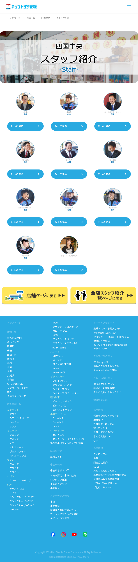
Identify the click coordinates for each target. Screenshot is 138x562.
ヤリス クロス (15, 488)
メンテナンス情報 (59, 495)
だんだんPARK (14, 338)
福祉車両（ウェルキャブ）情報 (66, 443)
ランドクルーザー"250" (21, 505)
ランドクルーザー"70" (20, 501)
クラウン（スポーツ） (63, 339)
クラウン (13, 472)
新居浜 (10, 358)
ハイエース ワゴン (18, 455)
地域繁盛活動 (100, 400)
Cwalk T (56, 418)
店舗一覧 (12, 332)
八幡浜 (10, 375)
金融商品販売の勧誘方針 (106, 479)
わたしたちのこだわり (105, 470)
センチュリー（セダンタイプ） (67, 439)
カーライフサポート (103, 322)
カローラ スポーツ (18, 418)
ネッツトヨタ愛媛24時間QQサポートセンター (110, 346)
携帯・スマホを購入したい (107, 328)
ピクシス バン (58, 405)
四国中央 (12, 354)
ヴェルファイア (16, 451)
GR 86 (54, 368)
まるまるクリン (58, 483)
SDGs (96, 466)
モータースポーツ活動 (105, 370)
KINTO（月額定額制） (104, 388)
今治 (9, 367)
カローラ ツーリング (19, 480)
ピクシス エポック (61, 401)
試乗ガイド (56, 456)
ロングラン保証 (58, 479)
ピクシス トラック (61, 409)
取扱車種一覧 (14, 404)
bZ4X (54, 335)
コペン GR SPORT (60, 364)
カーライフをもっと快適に (64, 514)
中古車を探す (57, 470)
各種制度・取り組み (103, 423)
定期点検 (55, 505)
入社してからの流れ (103, 432)
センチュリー (58, 434)
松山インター (14, 342)
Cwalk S (56, 422)
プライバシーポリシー (105, 483)
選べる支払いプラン (103, 384)
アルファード (15, 447)
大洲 (9, 371)
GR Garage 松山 (101, 362)
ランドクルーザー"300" (20, 497)
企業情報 (98, 448)
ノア (10, 443)
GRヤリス (56, 355)
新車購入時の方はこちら (63, 509)
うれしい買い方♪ (102, 378)
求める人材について (103, 436)
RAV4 (54, 322)
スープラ (56, 360)
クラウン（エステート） (64, 343)
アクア (11, 426)
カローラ (13, 463)
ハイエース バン (60, 389)
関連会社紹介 (100, 462)
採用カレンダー (101, 428)
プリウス (13, 468)
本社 (9, 392)
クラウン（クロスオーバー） (66, 326)
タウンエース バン (61, 384)
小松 (9, 363)
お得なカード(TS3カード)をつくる (111, 336)
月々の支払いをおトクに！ (107, 392)
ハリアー (13, 509)
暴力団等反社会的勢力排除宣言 (110, 475)
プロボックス (58, 380)
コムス (55, 426)
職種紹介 (98, 419)
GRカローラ (57, 372)
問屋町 (10, 346)
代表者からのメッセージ (106, 415)
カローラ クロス (60, 331)
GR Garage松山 (15, 383)
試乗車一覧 (56, 450)
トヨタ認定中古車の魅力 (63, 475)
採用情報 (98, 409)
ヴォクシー (14, 439)
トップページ (14, 322)
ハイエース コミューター (64, 393)
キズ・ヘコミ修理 (59, 518)
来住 (9, 350)
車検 (52, 501)
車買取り (55, 487)
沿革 (95, 458)
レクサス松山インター (19, 387)
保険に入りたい (101, 341)
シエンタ (13, 434)
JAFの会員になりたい (105, 332)
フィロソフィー (101, 454)
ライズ (12, 493)
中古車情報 (56, 464)
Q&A (95, 440)
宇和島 (10, 379)
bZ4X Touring (58, 347)
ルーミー (13, 422)
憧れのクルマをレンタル (106, 366)
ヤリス (12, 414)
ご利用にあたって (102, 487)
